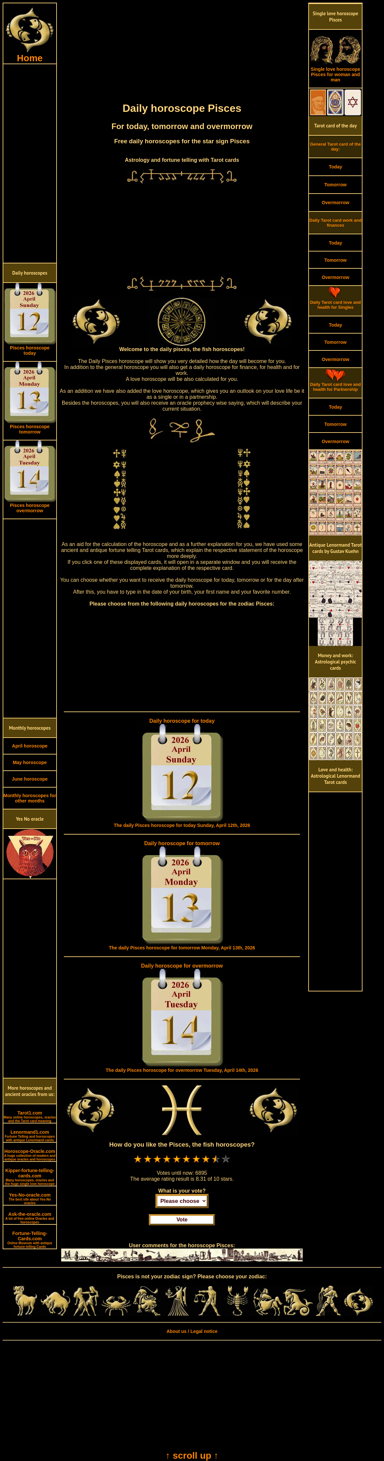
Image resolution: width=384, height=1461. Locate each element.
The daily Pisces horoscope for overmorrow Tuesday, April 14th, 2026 (182, 1070)
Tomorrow (335, 184)
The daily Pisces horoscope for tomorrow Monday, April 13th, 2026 (182, 947)
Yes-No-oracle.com (30, 1198)
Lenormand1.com (30, 1135)
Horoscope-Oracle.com (29, 1155)
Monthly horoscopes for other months (29, 798)
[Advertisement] (29, 163)
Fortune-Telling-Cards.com (29, 1240)
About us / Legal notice (191, 1331)
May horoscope (30, 762)
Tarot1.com (30, 1116)
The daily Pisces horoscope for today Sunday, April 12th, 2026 (182, 825)
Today (335, 166)
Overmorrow (335, 202)
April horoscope (29, 746)
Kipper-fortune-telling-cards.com (30, 1177)
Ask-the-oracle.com (29, 1217)
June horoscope (30, 779)
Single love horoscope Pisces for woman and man (335, 72)
